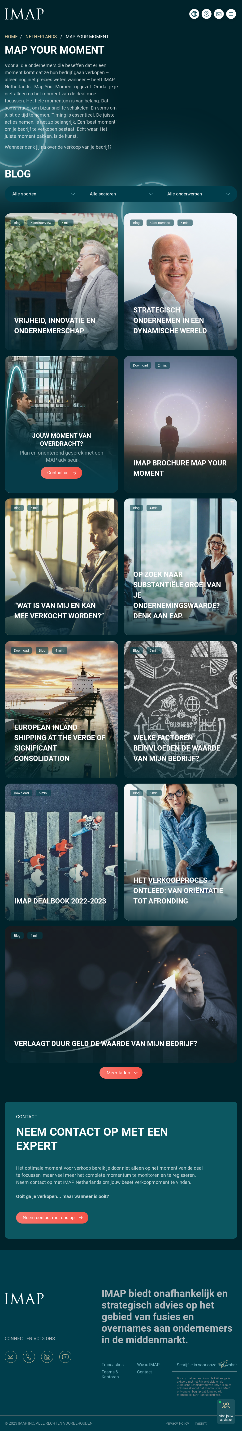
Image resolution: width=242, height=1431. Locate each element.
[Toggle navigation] (231, 14)
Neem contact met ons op (55, 1218)
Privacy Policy (177, 1423)
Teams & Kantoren (110, 1374)
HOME (11, 36)
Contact (144, 1371)
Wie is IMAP (148, 1364)
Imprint (201, 1423)
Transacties (113, 1364)
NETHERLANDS (41, 36)
